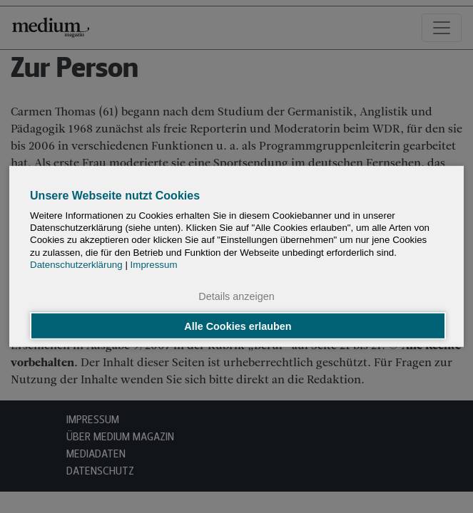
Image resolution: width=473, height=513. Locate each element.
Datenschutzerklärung (76, 264)
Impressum (154, 264)
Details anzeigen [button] (236, 296)
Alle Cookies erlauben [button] (237, 325)
